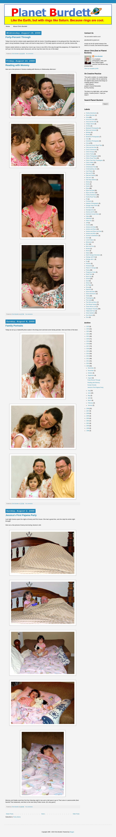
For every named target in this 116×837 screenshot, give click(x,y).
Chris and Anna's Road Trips (94, 145)
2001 (88, 423)
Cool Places (89, 171)
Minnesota (89, 242)
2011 (88, 361)
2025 (88, 326)
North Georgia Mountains (93, 255)
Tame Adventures (91, 293)
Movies (88, 248)
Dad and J (89, 177)
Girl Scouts (89, 207)
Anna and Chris (90, 119)
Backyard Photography (92, 128)
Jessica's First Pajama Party (21, 515)
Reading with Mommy (17, 65)
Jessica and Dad (90, 227)
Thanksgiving (89, 298)
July (89, 390)
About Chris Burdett (20, 26)
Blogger (72, 832)
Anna (87, 117)
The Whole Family (91, 304)
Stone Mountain (90, 115)
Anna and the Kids (91, 121)
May (89, 395)
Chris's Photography (91, 156)
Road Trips (89, 274)
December (91, 368)
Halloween (89, 218)
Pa (87, 261)
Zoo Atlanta (89, 315)
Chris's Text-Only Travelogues (94, 160)
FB (87, 199)
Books (87, 134)
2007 (88, 411)
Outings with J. (90, 259)
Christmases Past (91, 167)
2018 (88, 343)
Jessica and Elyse (91, 229)
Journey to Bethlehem (92, 235)
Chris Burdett (98, 56)
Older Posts (76, 814)
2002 (88, 421)
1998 (88, 430)
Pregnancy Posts (91, 272)
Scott (87, 281)
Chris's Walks (90, 162)
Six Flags (88, 285)
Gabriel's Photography (92, 203)
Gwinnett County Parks (92, 214)
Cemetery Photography (92, 141)
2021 (88, 336)
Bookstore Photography (92, 136)
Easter (88, 186)
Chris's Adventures (91, 149)
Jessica (88, 225)
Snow (87, 287)
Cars (87, 139)
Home (8, 26)
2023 (88, 331)
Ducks (87, 184)
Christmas (89, 164)
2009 (88, 366)
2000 (88, 425)
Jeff (87, 222)
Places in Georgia (91, 268)
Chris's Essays (90, 151)
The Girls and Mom (91, 302)
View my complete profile (91, 68)
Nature (88, 253)
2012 (88, 358)
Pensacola (89, 265)
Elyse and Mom (90, 192)
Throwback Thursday (92, 309)
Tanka (87, 296)
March (90, 400)
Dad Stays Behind (91, 179)
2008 (88, 408)
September (91, 375)
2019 (88, 341)
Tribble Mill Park (90, 311)
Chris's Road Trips (91, 158)
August (90, 378)
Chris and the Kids (91, 147)
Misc (87, 244)
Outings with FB (90, 257)
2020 (88, 339)
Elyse (87, 188)
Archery (88, 126)
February (90, 403)
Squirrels (88, 289)
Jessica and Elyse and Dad (93, 231)
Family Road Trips (91, 197)
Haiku (87, 216)
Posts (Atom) (16, 817)
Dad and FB (89, 173)
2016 (88, 348)
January (90, 405)
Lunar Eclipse (90, 240)
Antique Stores (90, 124)
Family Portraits (14, 325)
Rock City (88, 276)
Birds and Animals (91, 130)
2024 (88, 329)
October (90, 373)
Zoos (87, 317)
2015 (88, 351)
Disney (88, 182)
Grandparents (90, 210)
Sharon (88, 283)
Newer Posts (9, 814)
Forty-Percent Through (18, 37)
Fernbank (88, 201)
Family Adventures (91, 113)
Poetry (88, 270)
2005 (88, 416)
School (88, 278)
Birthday (88, 132)
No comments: (30, 53)
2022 (88, 334)
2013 (88, 356)
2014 (88, 353)
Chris (87, 143)
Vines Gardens (90, 313)
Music (87, 250)
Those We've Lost (91, 306)
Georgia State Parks (91, 205)
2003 (88, 418)
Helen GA (88, 220)
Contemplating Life (91, 169)
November (91, 370)
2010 (88, 363)
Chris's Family (90, 154)
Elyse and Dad (90, 190)
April (89, 398)
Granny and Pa (90, 212)
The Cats (88, 300)
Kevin (87, 238)
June (89, 393)
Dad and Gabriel (90, 175)
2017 (88, 346)
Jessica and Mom (91, 233)
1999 (88, 428)
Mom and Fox (90, 246)
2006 (88, 413)
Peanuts (88, 263)
